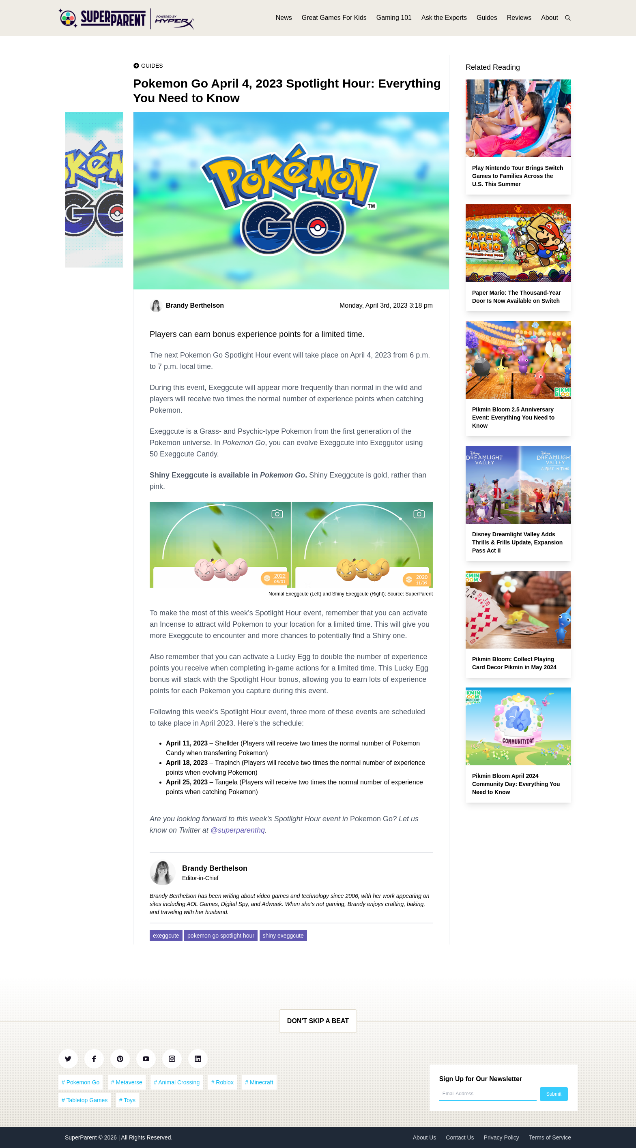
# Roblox (222, 1082)
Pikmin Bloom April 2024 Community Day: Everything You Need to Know (516, 784)
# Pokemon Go (80, 1082)
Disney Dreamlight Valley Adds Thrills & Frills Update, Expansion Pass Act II (517, 542)
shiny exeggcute (283, 935)
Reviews (519, 19)
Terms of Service (550, 1137)
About (549, 19)
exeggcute (166, 935)
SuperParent (82, 1137)
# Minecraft (259, 1082)
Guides (487, 19)
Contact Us (460, 1137)
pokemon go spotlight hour (220, 935)
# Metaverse (126, 1082)
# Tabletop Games (84, 1100)
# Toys (127, 1100)
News (284, 19)
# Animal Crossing (177, 1082)
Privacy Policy (501, 1137)
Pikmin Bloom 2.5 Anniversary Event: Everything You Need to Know (513, 417)
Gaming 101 (394, 19)
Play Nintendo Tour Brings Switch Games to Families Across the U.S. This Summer (517, 176)
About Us (424, 1137)
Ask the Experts (444, 19)
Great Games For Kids (334, 19)
